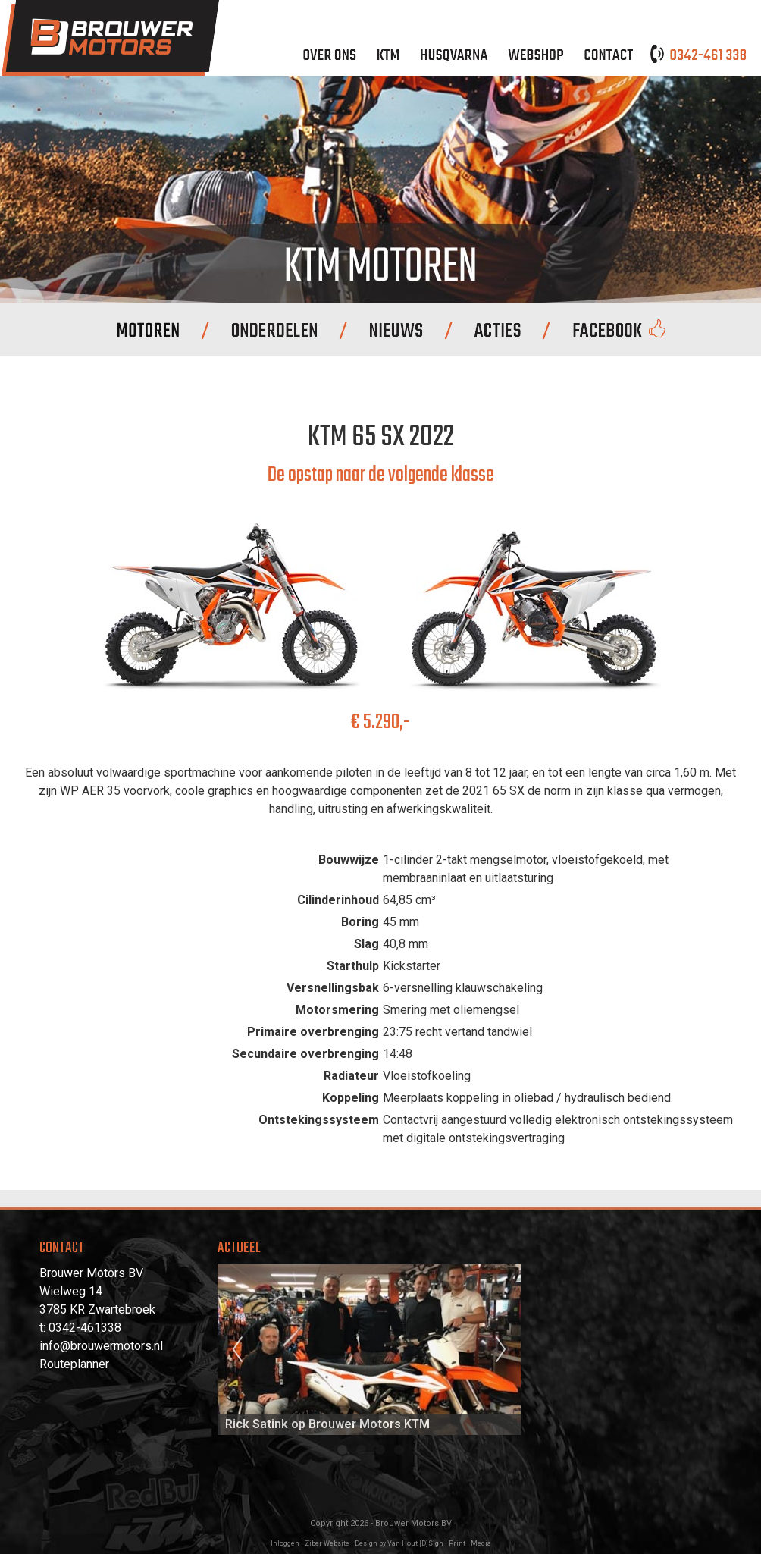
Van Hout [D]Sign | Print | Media (439, 1543)
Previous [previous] (237, 1350)
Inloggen (285, 1543)
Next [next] (501, 1350)
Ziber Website (327, 1543)
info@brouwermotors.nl (101, 1346)
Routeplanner (74, 1364)
